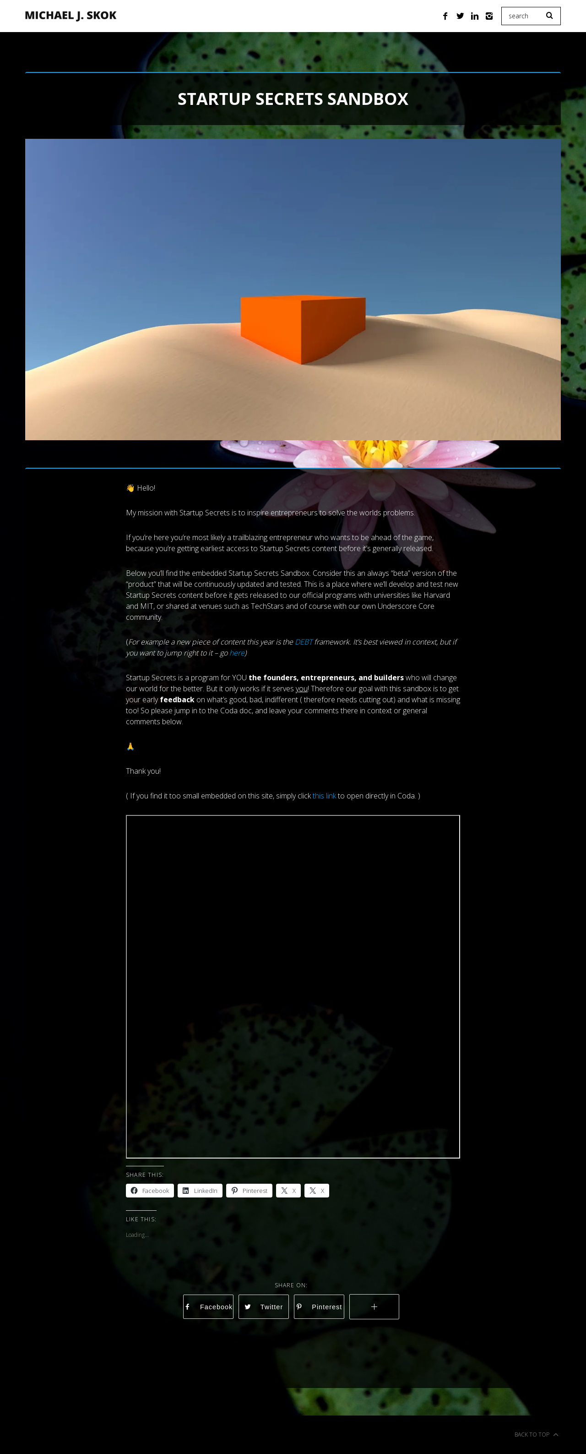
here (236, 653)
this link (324, 796)
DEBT (303, 642)
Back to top (537, 1435)
